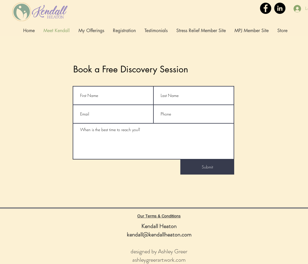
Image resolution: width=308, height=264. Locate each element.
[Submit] (207, 167)
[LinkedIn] (279, 8)
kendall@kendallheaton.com (159, 234)
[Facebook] (265, 8)
